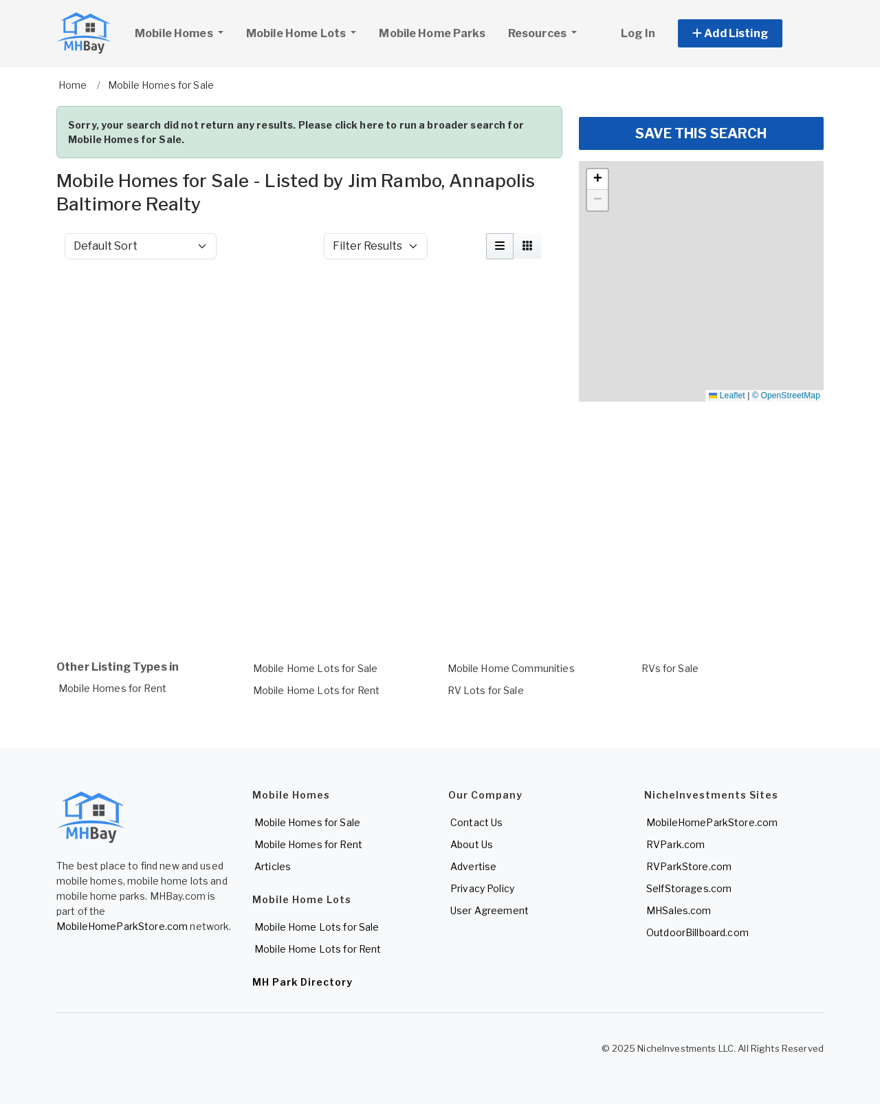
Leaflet (727, 395)
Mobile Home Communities (511, 668)
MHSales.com (679, 910)
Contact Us (476, 822)
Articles (272, 866)
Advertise (473, 866)
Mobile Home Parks (432, 33)
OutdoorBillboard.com (697, 932)
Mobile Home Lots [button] (297, 33)
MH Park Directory (302, 982)
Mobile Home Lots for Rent (316, 690)
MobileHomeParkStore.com (122, 926)
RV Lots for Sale (486, 690)
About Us (471, 844)
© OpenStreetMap (786, 395)
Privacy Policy (482, 888)
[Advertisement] (309, 307)
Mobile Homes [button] (184, 31)
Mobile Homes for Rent (112, 688)
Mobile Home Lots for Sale (315, 668)
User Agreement (489, 910)
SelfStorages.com (689, 888)
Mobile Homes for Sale (307, 822)
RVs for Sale (669, 668)
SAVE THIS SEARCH (701, 133)
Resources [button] (538, 33)
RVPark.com (675, 844)
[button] (746, 33)
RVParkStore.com (689, 866)
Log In (638, 33)
